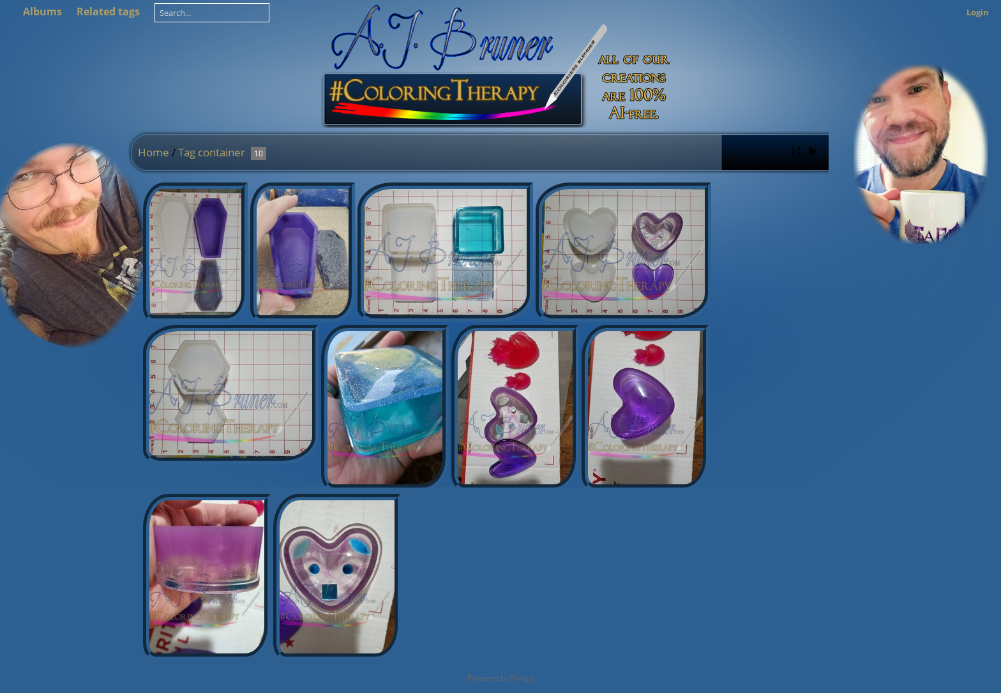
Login (978, 12)
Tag (186, 152)
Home (153, 152)
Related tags (108, 11)
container (221, 152)
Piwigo (522, 678)
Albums (42, 11)
